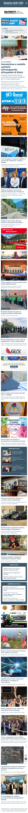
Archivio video (23, 473)
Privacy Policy (17, 811)
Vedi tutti (24, 602)
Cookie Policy (22, 811)
